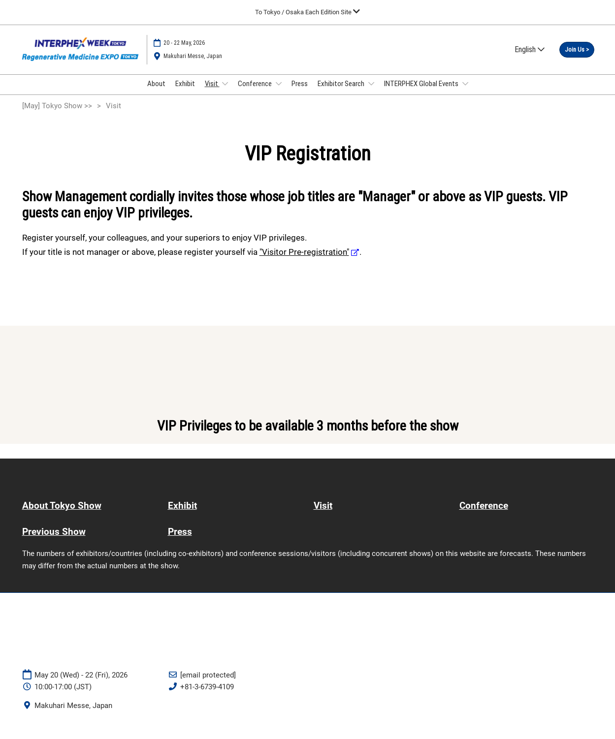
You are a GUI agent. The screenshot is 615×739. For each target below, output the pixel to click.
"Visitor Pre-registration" (304, 261)
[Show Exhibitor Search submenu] (371, 93)
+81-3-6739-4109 (207, 695)
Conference (255, 93)
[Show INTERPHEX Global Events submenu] (465, 93)
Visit (212, 93)
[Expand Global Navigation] (307, 12)
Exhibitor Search (342, 93)
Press (299, 93)
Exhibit (185, 93)
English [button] (530, 54)
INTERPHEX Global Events (422, 93)
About (156, 93)
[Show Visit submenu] (225, 93)
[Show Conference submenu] (279, 93)
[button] (576, 54)
